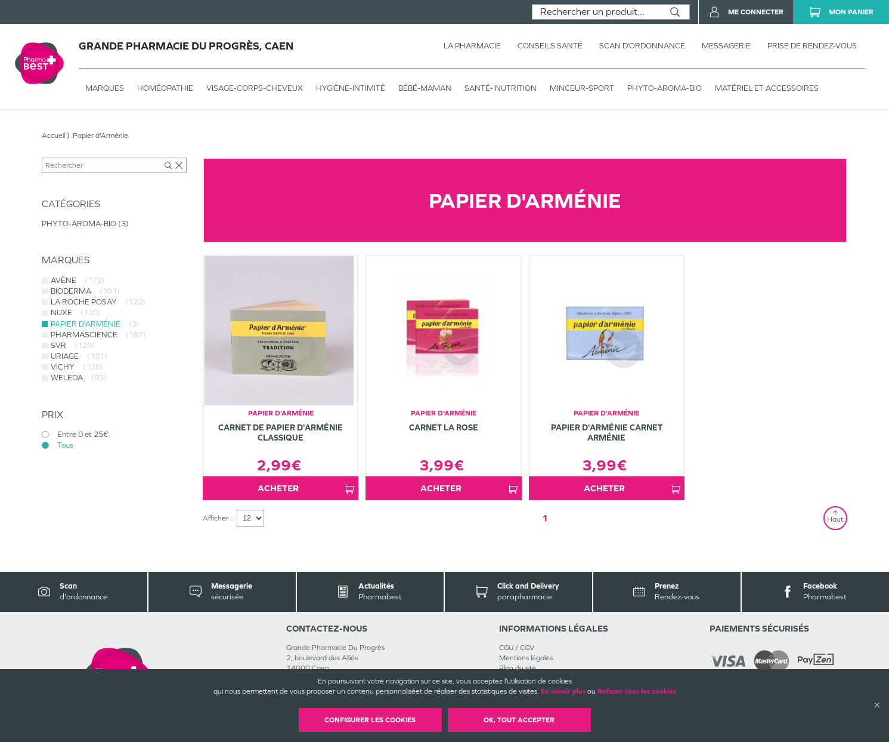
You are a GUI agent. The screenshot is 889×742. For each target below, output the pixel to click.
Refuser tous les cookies (636, 691)
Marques (104, 88)
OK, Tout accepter (519, 720)
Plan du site (517, 668)
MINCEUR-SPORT (582, 88)
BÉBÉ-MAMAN (424, 88)
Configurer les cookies (370, 720)
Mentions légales (526, 658)
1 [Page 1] (545, 518)
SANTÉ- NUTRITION (500, 88)
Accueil (53, 135)
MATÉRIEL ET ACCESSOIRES (767, 88)
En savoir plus (563, 691)
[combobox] (596, 12)
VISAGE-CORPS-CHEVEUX (254, 88)
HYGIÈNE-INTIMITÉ (350, 88)
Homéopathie (165, 88)
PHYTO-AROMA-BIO (664, 88)
